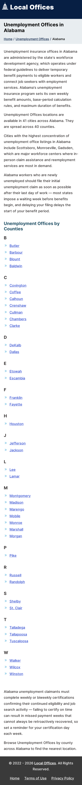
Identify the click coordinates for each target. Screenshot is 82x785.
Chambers (18, 319)
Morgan (16, 536)
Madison (16, 502)
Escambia (17, 378)
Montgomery (20, 496)
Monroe (16, 523)
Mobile (15, 516)
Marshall (16, 529)
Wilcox (15, 667)
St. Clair (16, 608)
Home (8, 39)
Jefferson (18, 443)
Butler (14, 246)
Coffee (15, 292)
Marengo (17, 509)
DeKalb (15, 345)
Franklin (16, 398)
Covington (18, 285)
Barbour (16, 252)
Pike (13, 555)
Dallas (14, 352)
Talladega (17, 627)
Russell (15, 575)
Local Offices (45, 763)
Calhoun (16, 299)
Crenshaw (18, 305)
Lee (13, 470)
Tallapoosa (18, 634)
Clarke (15, 326)
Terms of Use (35, 778)
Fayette (16, 404)
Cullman (16, 312)
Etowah (16, 371)
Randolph (17, 582)
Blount (15, 259)
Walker (15, 660)
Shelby (15, 601)
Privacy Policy (62, 778)
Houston (17, 424)
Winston (16, 674)
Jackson (16, 450)
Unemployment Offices (32, 39)
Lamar (15, 476)
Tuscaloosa (19, 641)
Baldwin (16, 266)
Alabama (58, 39)
